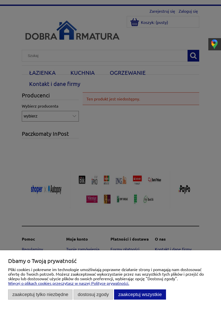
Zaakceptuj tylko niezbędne (40, 294)
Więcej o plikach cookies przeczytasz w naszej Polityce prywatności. (68, 283)
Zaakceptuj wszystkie (140, 294)
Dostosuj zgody (93, 294)
